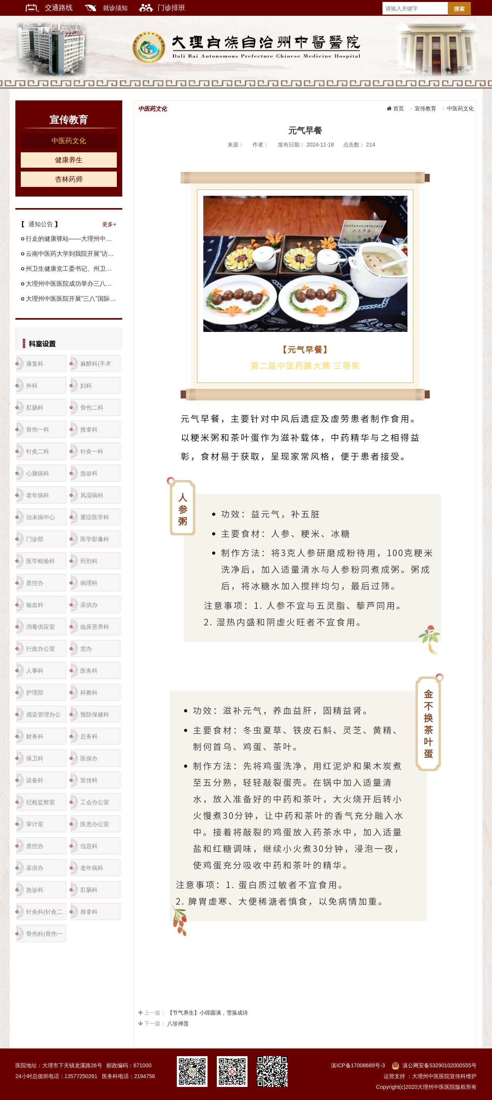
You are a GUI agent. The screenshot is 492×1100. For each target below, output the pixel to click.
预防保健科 (94, 714)
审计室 (34, 824)
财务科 (34, 736)
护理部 (34, 692)
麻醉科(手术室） (95, 366)
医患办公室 (94, 824)
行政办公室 (40, 648)
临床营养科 (94, 626)
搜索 (459, 9)
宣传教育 (425, 108)
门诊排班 (171, 8)
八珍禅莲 (178, 1023)
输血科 (34, 605)
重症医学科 (94, 517)
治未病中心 (40, 517)
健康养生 (69, 160)
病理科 (89, 583)
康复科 (34, 363)
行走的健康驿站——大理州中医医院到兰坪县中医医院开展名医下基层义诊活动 (71, 238)
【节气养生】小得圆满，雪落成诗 (207, 1013)
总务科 (89, 736)
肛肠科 (34, 407)
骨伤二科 (91, 407)
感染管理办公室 (43, 717)
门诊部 (34, 539)
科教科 (89, 692)
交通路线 (60, 8)
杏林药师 (69, 179)
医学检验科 (40, 561)
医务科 (89, 670)
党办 (86, 648)
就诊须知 (116, 8)
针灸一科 (91, 451)
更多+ (109, 224)
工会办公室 (94, 802)
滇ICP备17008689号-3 (358, 1065)
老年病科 (37, 495)
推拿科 (89, 429)
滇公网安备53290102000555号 (439, 1065)
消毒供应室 (40, 626)
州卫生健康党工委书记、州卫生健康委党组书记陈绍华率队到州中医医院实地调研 (71, 268)
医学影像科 (94, 539)
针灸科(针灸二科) (44, 914)
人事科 (34, 670)
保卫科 (34, 758)
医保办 (89, 758)
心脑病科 (37, 473)
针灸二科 (37, 451)
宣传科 (89, 780)
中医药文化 (69, 141)
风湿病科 (91, 495)
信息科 (89, 846)
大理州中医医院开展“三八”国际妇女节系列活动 (71, 298)
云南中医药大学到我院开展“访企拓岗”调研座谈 (71, 253)
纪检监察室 (40, 802)
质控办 (34, 583)
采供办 (89, 605)
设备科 (34, 780)
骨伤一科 (37, 429)
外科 (32, 385)
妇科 (86, 385)
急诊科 (89, 473)
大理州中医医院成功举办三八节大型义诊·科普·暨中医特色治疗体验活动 (71, 283)
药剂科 (89, 561)
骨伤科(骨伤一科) (44, 936)
